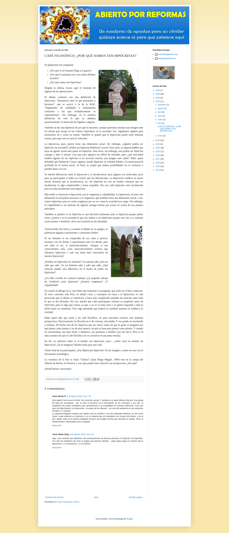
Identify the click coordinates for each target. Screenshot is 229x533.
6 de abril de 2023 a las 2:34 (82, 434)
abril (160, 123)
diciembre (162, 105)
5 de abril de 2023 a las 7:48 (79, 396)
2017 (158, 159)
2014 (158, 170)
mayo (160, 119)
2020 (158, 148)
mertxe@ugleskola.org (167, 54)
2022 (158, 140)
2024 (158, 98)
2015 (158, 166)
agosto (161, 108)
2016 (158, 163)
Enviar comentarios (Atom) (68, 502)
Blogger (129, 519)
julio (160, 112)
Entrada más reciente (54, 497)
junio (160, 116)
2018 (158, 155)
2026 (158, 90)
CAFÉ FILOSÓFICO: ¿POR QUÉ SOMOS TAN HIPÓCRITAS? (169, 128)
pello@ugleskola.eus (167, 58)
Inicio (96, 497)
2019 (158, 151)
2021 (158, 144)
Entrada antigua (135, 497)
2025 (158, 94)
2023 (158, 101)
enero (160, 136)
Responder (57, 425)
